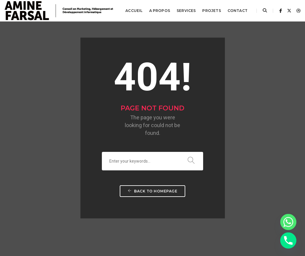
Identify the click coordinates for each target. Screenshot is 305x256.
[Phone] (288, 240)
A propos (159, 10)
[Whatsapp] (288, 222)
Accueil (133, 10)
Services (186, 10)
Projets (211, 10)
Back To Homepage (152, 179)
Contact (238, 10)
